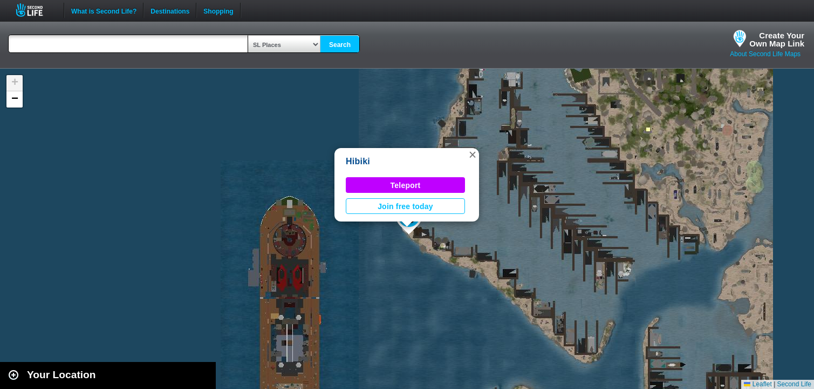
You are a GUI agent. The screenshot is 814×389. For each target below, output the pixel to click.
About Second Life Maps (765, 54)
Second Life (35, 10)
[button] (472, 154)
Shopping (218, 10)
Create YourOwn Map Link (776, 39)
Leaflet (757, 384)
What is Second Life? (103, 10)
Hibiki (358, 161)
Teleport (406, 185)
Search (340, 45)
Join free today (405, 206)
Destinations (170, 10)
